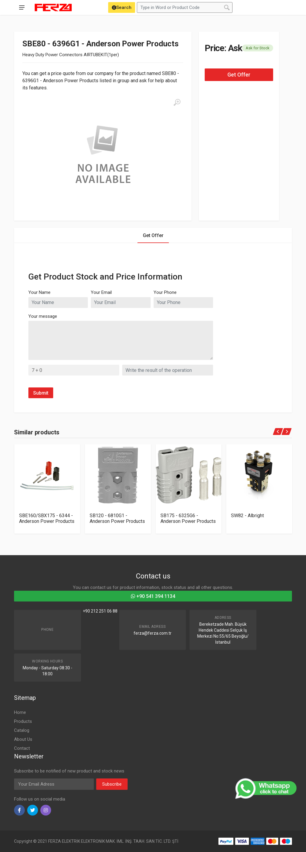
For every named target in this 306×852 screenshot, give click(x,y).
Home (20, 712)
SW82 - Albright (247, 515)
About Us (23, 739)
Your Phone (165, 292)
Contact (22, 748)
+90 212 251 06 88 (100, 611)
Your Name (39, 292)
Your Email (101, 292)
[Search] (121, 7)
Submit (40, 393)
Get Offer (238, 74)
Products (23, 721)
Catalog (21, 730)
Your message (42, 316)
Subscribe (112, 784)
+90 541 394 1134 (153, 596)
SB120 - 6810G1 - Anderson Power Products (117, 518)
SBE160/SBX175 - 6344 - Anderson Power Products (46, 518)
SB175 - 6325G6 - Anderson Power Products (188, 518)
